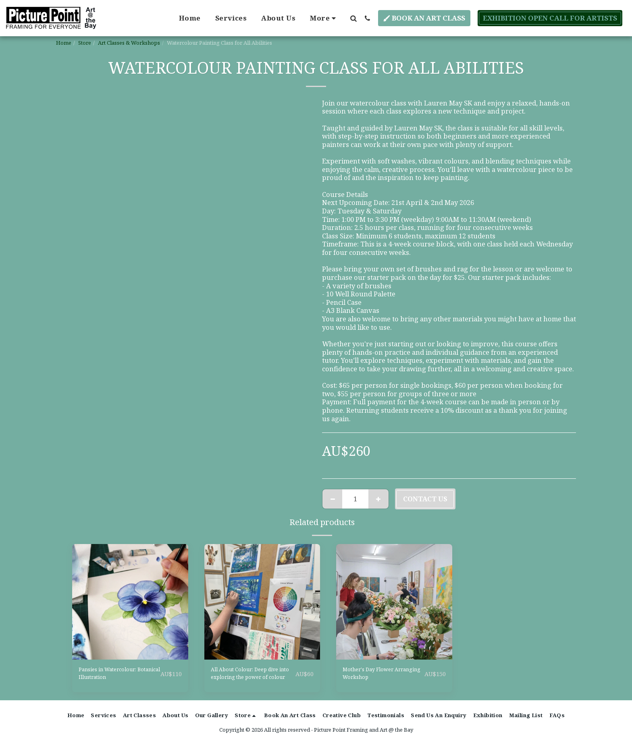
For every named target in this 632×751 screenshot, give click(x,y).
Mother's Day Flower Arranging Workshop (377, 675)
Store (84, 42)
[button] (353, 18)
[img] (130, 602)
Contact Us (425, 498)
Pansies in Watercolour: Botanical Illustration (116, 675)
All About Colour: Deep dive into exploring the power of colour (248, 676)
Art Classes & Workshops (129, 42)
